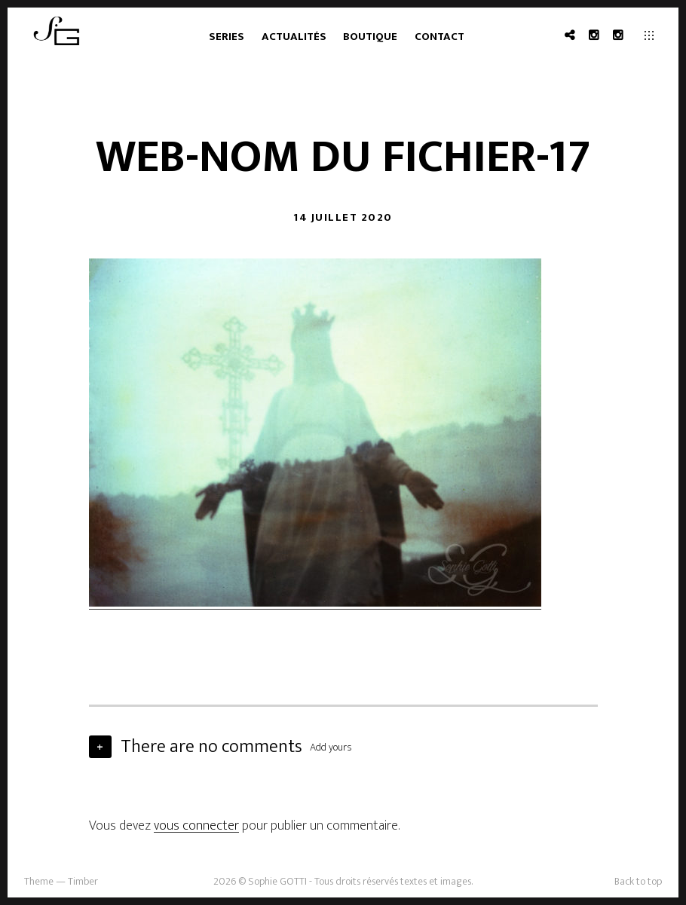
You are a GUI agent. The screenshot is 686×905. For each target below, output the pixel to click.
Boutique (370, 36)
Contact (439, 36)
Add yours (331, 747)
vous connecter (196, 826)
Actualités (294, 36)
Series (226, 36)
